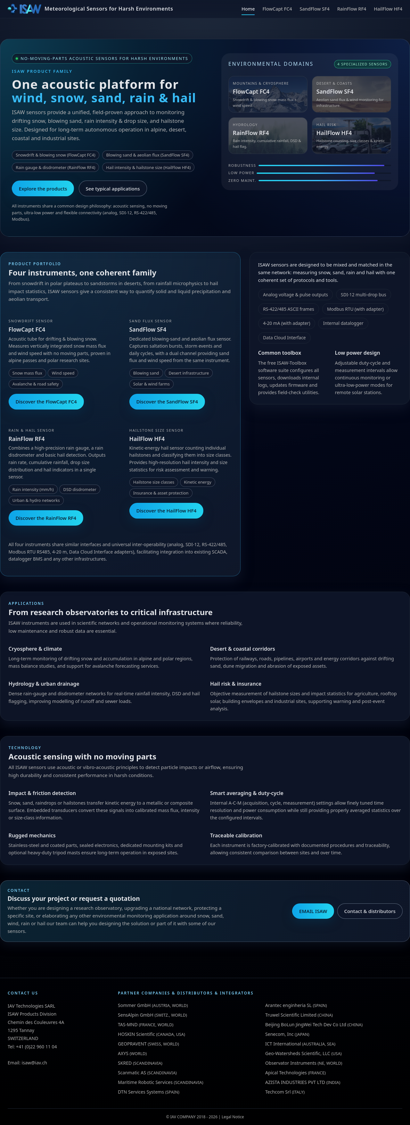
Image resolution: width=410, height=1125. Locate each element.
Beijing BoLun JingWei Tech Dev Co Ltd (305, 1024)
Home (248, 9)
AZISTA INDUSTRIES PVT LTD (295, 1082)
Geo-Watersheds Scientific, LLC (297, 1053)
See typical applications (113, 188)
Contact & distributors (369, 911)
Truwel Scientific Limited (290, 1015)
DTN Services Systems (141, 1092)
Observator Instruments (290, 1063)
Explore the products (43, 188)
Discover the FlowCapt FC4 (46, 401)
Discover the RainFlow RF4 (45, 518)
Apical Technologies (286, 1073)
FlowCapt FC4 (277, 9)
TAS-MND (128, 1024)
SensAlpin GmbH (135, 1015)
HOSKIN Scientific (136, 1034)
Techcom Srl (278, 1092)
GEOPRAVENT (132, 1044)
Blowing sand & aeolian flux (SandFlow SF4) (147, 155)
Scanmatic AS (132, 1073)
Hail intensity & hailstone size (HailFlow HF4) (148, 167)
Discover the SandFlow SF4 (167, 401)
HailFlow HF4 (388, 9)
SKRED (125, 1063)
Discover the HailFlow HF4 (166, 510)
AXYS (123, 1053)
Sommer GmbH (134, 1005)
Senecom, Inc (279, 1034)
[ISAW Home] (90, 9)
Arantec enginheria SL (288, 1005)
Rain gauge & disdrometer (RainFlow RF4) (55, 167)
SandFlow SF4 (315, 9)
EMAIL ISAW (313, 911)
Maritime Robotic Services (145, 1082)
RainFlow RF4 (351, 9)
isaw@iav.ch (34, 1063)
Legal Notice (233, 1117)
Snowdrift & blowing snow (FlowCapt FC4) (55, 155)
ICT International (283, 1044)
